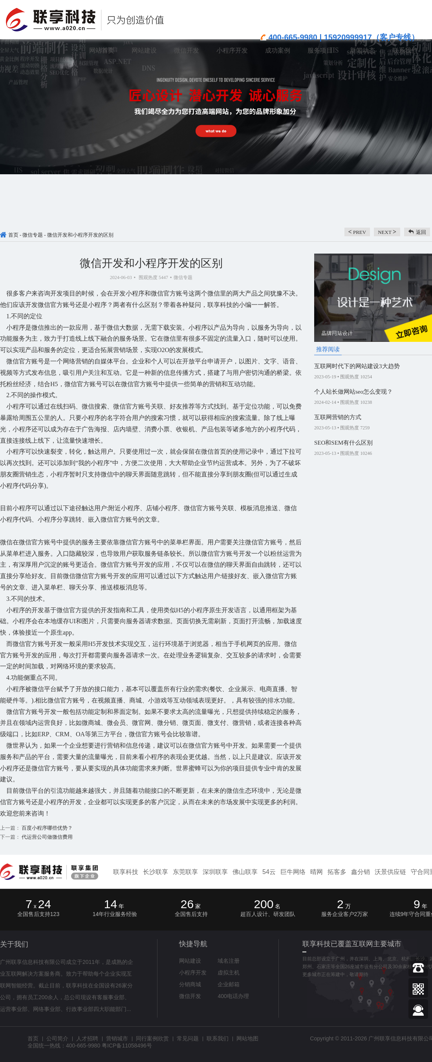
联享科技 (125, 872)
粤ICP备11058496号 (127, 1045)
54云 (269, 872)
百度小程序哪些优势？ (46, 828)
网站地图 (247, 1038)
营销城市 (117, 1038)
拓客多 (337, 872)
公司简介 (57, 1038)
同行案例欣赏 (152, 1038)
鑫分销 (360, 872)
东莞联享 (185, 872)
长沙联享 (155, 872)
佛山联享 (245, 872)
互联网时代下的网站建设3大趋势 (357, 366)
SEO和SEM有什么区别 (343, 443)
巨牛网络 (293, 872)
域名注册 (229, 961)
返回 (421, 232)
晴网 (316, 872)
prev (357, 231)
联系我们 (218, 1038)
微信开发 (190, 996)
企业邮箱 (229, 984)
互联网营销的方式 (337, 417)
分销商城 (190, 984)
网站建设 (190, 961)
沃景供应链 (390, 872)
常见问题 (188, 1038)
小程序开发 (193, 972)
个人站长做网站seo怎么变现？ (353, 392)
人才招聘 (87, 1038)
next (387, 231)
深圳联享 (215, 872)
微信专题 (32, 235)
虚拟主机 (229, 972)
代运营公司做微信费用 (46, 837)
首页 (13, 235)
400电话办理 (233, 996)
